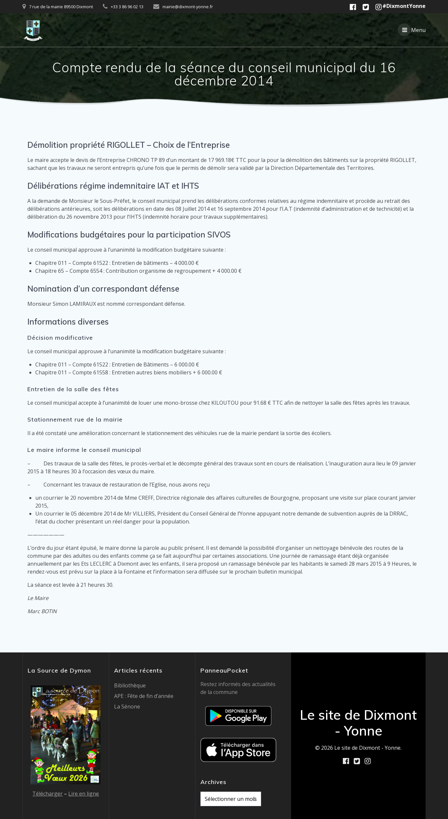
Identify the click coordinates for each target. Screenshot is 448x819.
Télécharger (47, 793)
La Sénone (127, 706)
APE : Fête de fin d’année (143, 696)
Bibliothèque (130, 685)
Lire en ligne (83, 793)
